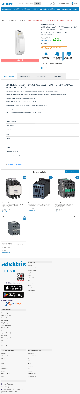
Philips (2, 317)
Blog (2, 299)
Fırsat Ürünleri (31, 252)
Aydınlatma (6, 9)
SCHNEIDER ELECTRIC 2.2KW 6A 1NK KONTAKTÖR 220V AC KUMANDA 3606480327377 (37, 205)
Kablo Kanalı (31, 247)
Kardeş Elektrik (32, 315)
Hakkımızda (4, 294)
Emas (2, 322)
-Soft (30, 391)
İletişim (3, 289)
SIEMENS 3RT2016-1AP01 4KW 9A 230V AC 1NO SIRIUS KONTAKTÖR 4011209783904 (12, 204)
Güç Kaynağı (35, 9)
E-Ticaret (34, 391)
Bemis (2, 335)
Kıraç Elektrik (4, 359)
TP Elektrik (30, 320)
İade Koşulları (4, 279)
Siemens (4, 202)
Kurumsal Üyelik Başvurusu (8, 272)
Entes (2, 325)
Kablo (75, 9)
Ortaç (29, 327)
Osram (3, 330)
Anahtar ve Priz (16, 9)
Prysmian (30, 330)
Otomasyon (66, 9)
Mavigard (30, 325)
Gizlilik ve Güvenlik (6, 284)
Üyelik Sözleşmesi (6, 274)
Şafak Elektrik (4, 327)
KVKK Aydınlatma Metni (7, 287)
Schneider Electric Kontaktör (15, 164)
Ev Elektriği (51, 9)
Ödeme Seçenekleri (6, 297)
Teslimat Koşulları (6, 277)
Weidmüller (31, 312)
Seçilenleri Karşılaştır (72, 171)
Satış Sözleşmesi (5, 282)
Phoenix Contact (5, 332)
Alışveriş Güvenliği (6, 292)
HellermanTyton (32, 332)
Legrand (3, 320)
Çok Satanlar (31, 250)
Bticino (30, 322)
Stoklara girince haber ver (55, 63)
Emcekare (4, 371)
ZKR (2, 369)
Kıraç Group (4, 356)
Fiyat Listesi (4, 304)
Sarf (58, 9)
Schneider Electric (33, 202)
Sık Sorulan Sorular (6, 302)
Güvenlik (43, 9)
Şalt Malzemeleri (25, 9)
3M (28, 317)
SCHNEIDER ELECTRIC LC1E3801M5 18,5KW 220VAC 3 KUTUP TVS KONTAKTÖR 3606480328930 (65, 205)
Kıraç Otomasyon (6, 364)
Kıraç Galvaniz (5, 366)
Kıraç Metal (4, 361)
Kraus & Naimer (32, 335)
